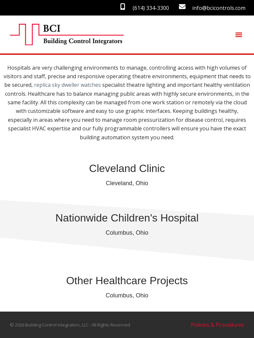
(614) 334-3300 (151, 8)
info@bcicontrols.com (218, 8)
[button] (238, 34)
